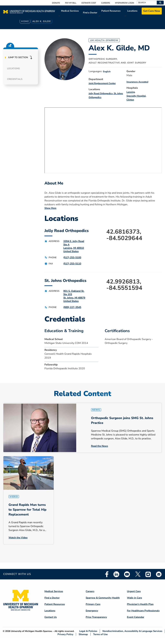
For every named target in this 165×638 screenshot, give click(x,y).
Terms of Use (100, 634)
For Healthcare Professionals (143, 610)
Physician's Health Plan (140, 604)
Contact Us (50, 617)
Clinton (130, 99)
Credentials (14, 79)
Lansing (130, 92)
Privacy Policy (65, 634)
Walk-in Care (134, 597)
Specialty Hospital (136, 95)
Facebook (107, 574)
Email (159, 574)
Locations (132, 10)
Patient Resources (111, 10)
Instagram (148, 574)
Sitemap (83, 634)
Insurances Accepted (137, 81)
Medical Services (70, 10)
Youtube (127, 574)
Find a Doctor (90, 12)
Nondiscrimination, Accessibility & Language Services (132, 631)
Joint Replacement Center (102, 83)
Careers (105, 3)
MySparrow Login (124, 3)
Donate (56, 3)
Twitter (138, 574)
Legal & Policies (88, 631)
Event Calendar (135, 617)
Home (25, 21)
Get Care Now (151, 11)
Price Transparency (96, 617)
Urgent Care (134, 591)
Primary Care (93, 604)
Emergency (92, 610)
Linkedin (116, 574)
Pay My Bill (70, 3)
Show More (50, 208)
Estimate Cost (89, 3)
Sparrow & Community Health (103, 597)
